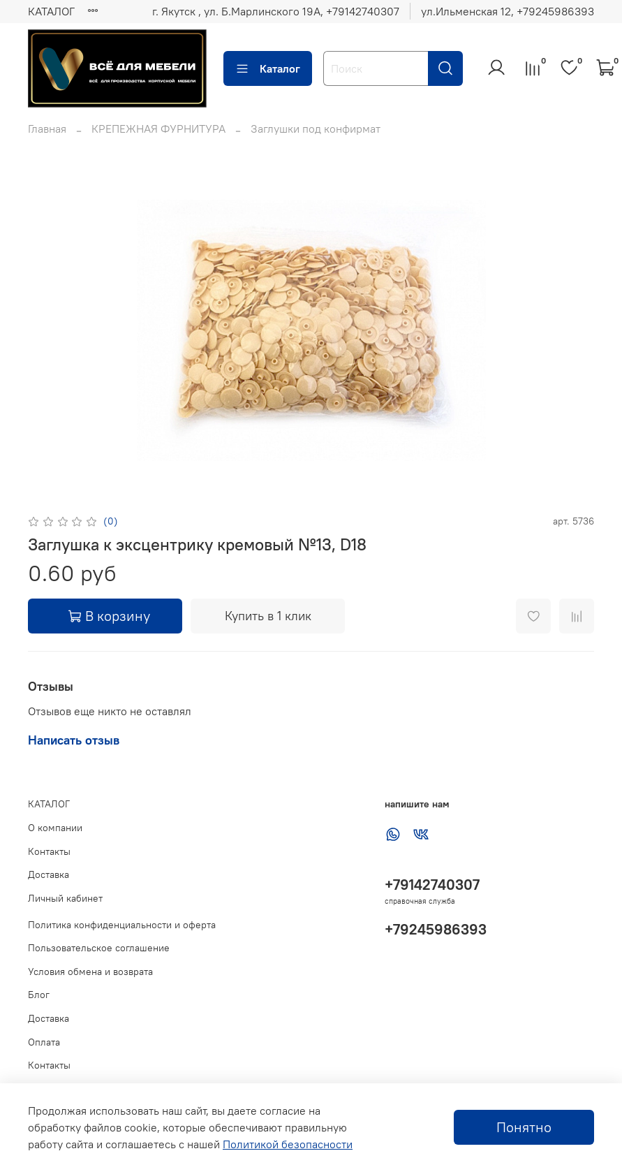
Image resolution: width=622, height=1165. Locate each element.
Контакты (49, 851)
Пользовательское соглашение (99, 947)
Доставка (48, 874)
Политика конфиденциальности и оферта (122, 924)
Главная (47, 128)
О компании (55, 827)
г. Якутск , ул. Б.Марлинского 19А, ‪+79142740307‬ (275, 11)
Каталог (267, 68)
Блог (39, 994)
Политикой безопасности (288, 1144)
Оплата (44, 1042)
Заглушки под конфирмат (315, 128)
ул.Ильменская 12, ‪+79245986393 (507, 11)
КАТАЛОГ (51, 11)
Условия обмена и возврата (90, 971)
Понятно (523, 1127)
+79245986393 (436, 929)
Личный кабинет (65, 898)
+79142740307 (432, 884)
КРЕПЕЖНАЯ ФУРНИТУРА (158, 128)
